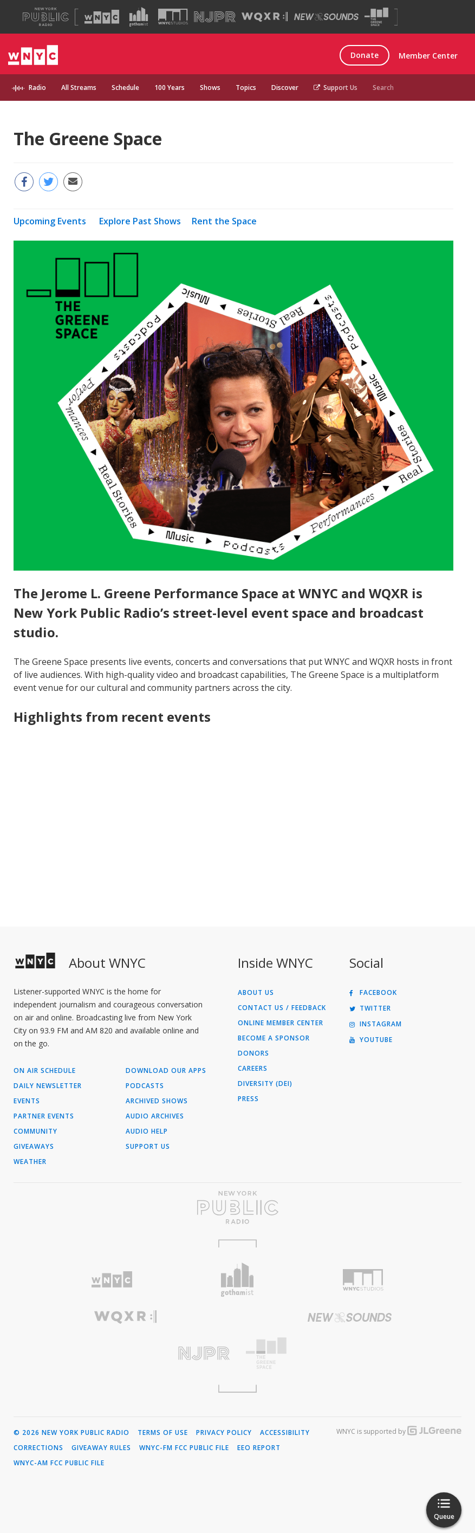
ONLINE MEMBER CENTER (280, 1023)
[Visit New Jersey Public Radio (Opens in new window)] (126, 1353)
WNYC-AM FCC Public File (59, 1463)
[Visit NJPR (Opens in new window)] (215, 17)
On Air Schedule (45, 1071)
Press (248, 1099)
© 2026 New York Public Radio (71, 1432)
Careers (253, 1068)
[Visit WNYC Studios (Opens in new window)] (173, 16)
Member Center (428, 55)
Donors (253, 1053)
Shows (210, 87)
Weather (30, 1162)
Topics (246, 87)
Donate (364, 55)
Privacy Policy (224, 1432)
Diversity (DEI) (265, 1084)
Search (383, 87)
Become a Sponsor (274, 1038)
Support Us (335, 87)
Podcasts (145, 1086)
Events (27, 1101)
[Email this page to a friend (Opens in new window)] (72, 181)
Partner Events (44, 1116)
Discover (284, 87)
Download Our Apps (166, 1071)
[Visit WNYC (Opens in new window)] (101, 17)
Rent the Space (224, 221)
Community (35, 1131)
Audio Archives (155, 1116)
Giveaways (34, 1146)
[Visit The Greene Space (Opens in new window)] (376, 17)
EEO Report (259, 1448)
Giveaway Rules (101, 1448)
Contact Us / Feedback (282, 1008)
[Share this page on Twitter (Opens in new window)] (48, 181)
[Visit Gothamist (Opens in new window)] (138, 17)
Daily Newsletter (48, 1086)
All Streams (78, 87)
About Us (256, 992)
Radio (37, 87)
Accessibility (285, 1432)
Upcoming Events (50, 221)
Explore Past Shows (140, 221)
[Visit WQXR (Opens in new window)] (265, 17)
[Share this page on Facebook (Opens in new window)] (24, 181)
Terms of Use (163, 1432)
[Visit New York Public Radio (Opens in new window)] (237, 1207)
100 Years (169, 87)
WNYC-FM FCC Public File (184, 1448)
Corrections (38, 1448)
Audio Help (147, 1131)
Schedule (125, 87)
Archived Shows (157, 1101)
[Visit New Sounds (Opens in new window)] (326, 17)
